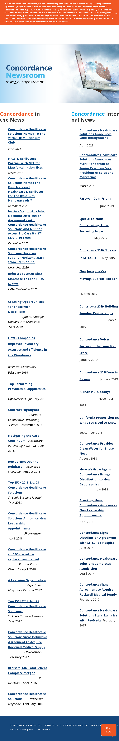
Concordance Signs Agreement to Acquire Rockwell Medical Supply (98, 565)
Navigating (16, 411)
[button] (108, 730)
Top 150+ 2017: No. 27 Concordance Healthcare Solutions (27, 582)
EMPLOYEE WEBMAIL (40, 705)
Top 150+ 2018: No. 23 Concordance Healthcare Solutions (27, 463)
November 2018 (99, 374)
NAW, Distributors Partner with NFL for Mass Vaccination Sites (25, 138)
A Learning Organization (27, 556)
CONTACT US (51, 700)
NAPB (23, 705)
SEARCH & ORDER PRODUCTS (26, 700)
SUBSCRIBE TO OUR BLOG (74, 700)
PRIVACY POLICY (99, 700)
